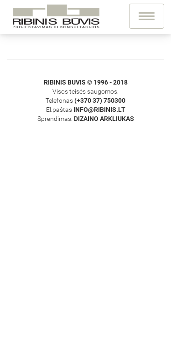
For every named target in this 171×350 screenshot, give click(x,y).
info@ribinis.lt (99, 109)
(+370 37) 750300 (99, 100)
